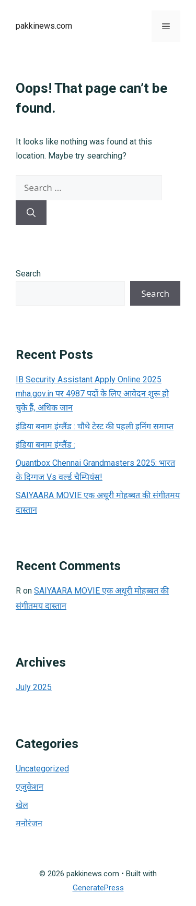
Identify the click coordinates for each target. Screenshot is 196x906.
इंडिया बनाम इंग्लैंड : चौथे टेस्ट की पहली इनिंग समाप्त (95, 426)
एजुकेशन (29, 787)
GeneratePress (98, 887)
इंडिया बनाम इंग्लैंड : (45, 445)
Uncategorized (42, 769)
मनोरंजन (29, 823)
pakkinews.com (44, 26)
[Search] (31, 212)
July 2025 (34, 687)
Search (28, 274)
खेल (22, 805)
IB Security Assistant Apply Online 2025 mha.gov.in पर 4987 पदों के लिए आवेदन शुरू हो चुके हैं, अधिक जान (92, 394)
